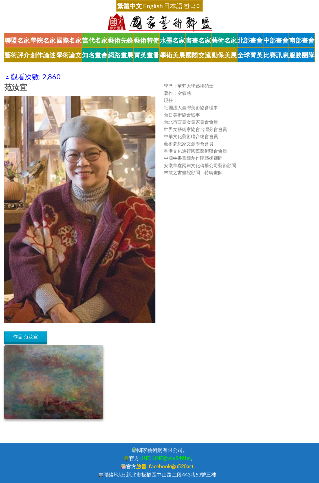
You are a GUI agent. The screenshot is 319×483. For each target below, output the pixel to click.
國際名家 (69, 40)
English (153, 6)
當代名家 (94, 40)
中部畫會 (276, 40)
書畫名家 (198, 40)
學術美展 (172, 55)
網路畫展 (120, 55)
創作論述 (43, 55)
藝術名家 (224, 40)
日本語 (173, 6)
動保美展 (224, 55)
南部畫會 (301, 40)
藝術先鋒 (120, 40)
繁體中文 (129, 6)
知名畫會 (94, 55)
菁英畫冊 (146, 55)
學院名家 (43, 40)
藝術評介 (17, 55)
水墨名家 (172, 40)
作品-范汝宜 (25, 336)
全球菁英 (250, 55)
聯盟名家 (17, 40)
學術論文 (69, 55)
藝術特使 (146, 40)
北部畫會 (250, 40)
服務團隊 (301, 55)
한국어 (193, 6)
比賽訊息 (276, 55)
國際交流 (198, 55)
